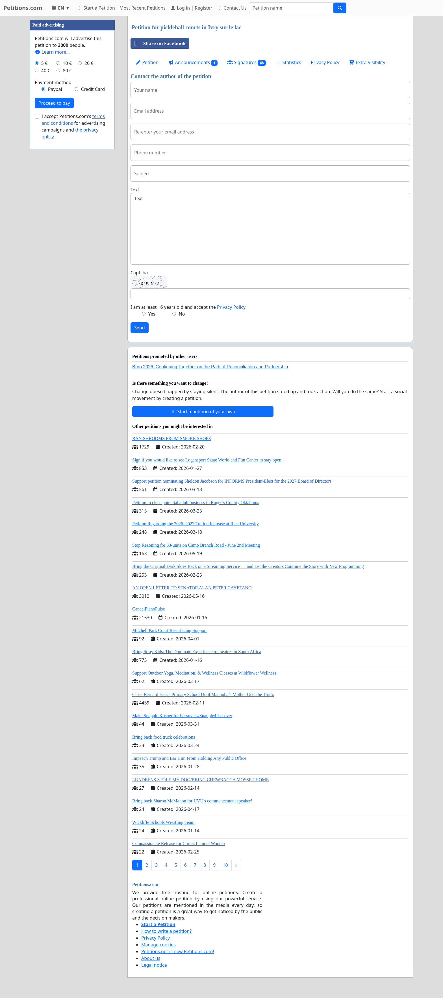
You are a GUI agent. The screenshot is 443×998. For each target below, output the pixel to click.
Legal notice (154, 965)
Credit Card (93, 89)
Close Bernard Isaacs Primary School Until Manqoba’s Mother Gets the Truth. (203, 694)
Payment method (53, 82)
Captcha (139, 273)
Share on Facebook (158, 43)
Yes (151, 314)
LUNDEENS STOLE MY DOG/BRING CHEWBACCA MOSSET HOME (200, 779)
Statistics (288, 62)
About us (150, 958)
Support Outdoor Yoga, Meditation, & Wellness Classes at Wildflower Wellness (204, 673)
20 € (89, 63)
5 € (44, 63)
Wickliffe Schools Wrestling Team (163, 822)
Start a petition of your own (202, 411)
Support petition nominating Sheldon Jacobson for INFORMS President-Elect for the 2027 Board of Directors (231, 481)
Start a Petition (96, 8)
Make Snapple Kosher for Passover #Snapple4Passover (182, 715)
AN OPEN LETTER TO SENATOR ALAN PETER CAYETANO (192, 587)
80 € (67, 70)
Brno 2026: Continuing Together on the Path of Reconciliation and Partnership (210, 366)
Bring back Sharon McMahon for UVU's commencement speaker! (192, 800)
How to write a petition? (166, 931)
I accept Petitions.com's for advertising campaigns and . (73, 126)
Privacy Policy (325, 62)
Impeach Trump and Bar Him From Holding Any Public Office (189, 758)
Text (135, 190)
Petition (146, 62)
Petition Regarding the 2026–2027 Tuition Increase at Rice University (195, 523)
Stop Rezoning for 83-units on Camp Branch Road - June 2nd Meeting (196, 545)
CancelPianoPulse (148, 609)
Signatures (246, 62)
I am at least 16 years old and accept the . (189, 307)
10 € (67, 63)
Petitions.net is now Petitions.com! (177, 951)
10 (225, 865)
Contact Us (232, 8)
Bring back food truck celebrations (163, 737)
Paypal (55, 89)
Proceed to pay (54, 103)
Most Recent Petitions (143, 8)
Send (139, 328)
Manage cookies (158, 945)
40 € (45, 70)
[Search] (291, 8)
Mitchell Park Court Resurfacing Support (169, 630)
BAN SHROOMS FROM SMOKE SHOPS (171, 438)
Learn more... (52, 52)
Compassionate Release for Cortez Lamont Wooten (178, 843)
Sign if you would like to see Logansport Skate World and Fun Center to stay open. (207, 460)
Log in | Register (191, 8)
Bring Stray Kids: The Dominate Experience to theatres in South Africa (196, 651)
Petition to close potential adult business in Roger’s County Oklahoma (195, 502)
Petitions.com (22, 8)
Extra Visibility (367, 62)
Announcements (192, 62)
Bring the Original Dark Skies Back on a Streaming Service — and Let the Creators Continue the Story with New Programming (248, 566)
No (182, 314)
